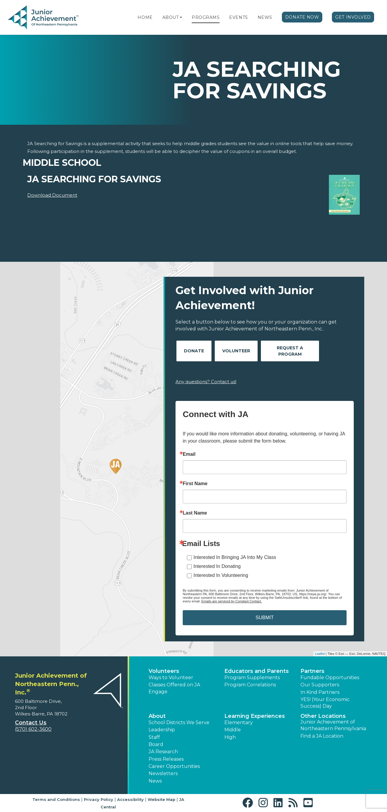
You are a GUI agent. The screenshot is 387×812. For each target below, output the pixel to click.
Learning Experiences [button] (254, 716)
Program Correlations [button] (250, 685)
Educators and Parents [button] (256, 671)
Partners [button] (312, 671)
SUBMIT (264, 617)
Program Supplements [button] (252, 677)
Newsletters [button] (163, 773)
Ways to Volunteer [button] (171, 677)
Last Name (195, 513)
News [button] (155, 781)
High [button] (230, 737)
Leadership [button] (162, 730)
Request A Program (290, 351)
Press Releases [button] (166, 759)
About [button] (157, 716)
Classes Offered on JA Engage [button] (174, 688)
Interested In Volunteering (221, 575)
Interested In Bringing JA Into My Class (235, 557)
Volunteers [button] (164, 671)
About (170, 17)
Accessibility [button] (130, 799)
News (265, 17)
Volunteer (236, 351)
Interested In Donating (217, 566)
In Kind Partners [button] (319, 692)
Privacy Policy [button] (98, 799)
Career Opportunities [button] (174, 766)
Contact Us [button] (30, 722)
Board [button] (156, 744)
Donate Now (302, 17)
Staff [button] (154, 737)
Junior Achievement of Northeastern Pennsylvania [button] (333, 725)
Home (144, 17)
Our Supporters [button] (319, 685)
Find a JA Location (321, 736)
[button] (181, 17)
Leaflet (320, 653)
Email (189, 454)
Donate (194, 351)
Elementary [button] (238, 722)
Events (238, 17)
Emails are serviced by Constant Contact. (231, 601)
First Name (195, 483)
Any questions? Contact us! (206, 381)
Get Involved (353, 17)
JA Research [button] (163, 751)
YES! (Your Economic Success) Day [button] (325, 703)
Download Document (52, 195)
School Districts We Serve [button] (179, 722)
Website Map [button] (161, 799)
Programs (206, 17)
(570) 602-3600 (33, 729)
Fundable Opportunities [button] (329, 677)
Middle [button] (232, 730)
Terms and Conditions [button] (56, 799)
